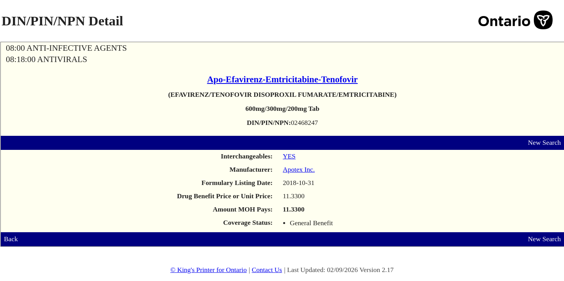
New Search (544, 142)
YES (289, 156)
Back (11, 239)
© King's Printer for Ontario (208, 270)
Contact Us (267, 270)
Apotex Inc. (299, 169)
